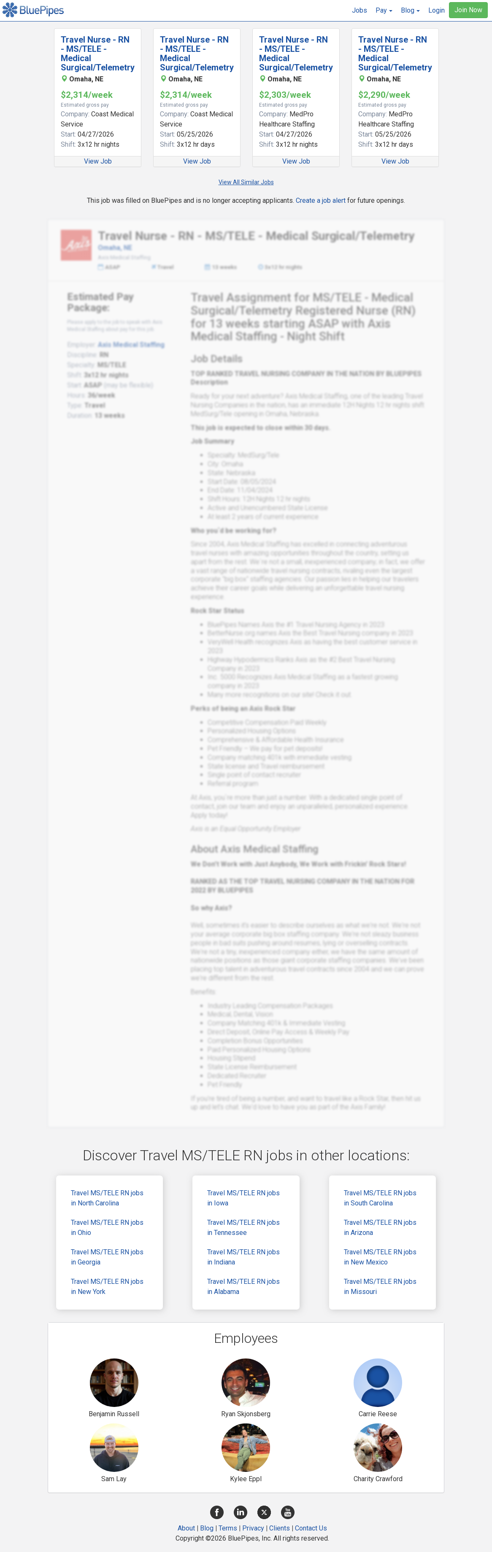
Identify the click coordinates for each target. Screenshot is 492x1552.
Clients (279, 1528)
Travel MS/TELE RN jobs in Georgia (107, 1257)
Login (436, 10)
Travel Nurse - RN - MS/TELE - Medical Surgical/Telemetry (98, 54)
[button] (384, 10)
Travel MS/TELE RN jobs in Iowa (243, 1198)
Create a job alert (321, 200)
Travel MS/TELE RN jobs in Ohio (107, 1227)
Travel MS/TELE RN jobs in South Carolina (380, 1198)
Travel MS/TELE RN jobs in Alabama (243, 1287)
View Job (98, 161)
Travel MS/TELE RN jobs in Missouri (380, 1287)
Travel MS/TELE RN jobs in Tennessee (243, 1227)
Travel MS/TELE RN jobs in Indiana (243, 1257)
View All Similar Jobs (246, 182)
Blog (207, 1528)
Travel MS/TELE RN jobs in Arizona (380, 1227)
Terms (228, 1528)
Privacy (253, 1528)
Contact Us (311, 1528)
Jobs (359, 10)
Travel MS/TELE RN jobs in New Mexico (380, 1257)
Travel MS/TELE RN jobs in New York (107, 1287)
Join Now (468, 10)
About (186, 1528)
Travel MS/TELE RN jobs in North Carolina (107, 1198)
